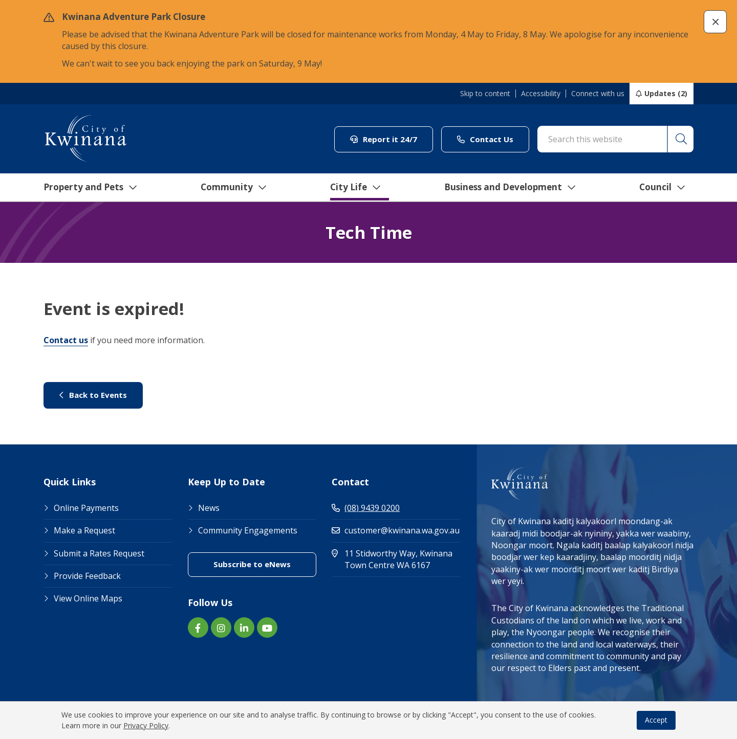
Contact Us (485, 139)
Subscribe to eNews (252, 564)
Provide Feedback (87, 575)
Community (229, 188)
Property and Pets (86, 188)
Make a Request (84, 530)
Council (662, 188)
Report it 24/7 (383, 139)
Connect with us (597, 93)
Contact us (66, 340)
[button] (715, 21)
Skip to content (485, 93)
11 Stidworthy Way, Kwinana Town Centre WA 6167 (396, 559)
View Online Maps (88, 598)
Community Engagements (247, 530)
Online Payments (86, 507)
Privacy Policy (145, 725)
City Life (351, 188)
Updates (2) (665, 93)
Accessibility (540, 93)
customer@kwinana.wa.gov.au (396, 530)
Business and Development (508, 188)
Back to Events (93, 395)
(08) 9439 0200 (366, 507)
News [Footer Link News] (209, 507)
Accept (656, 720)
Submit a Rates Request (99, 553)
